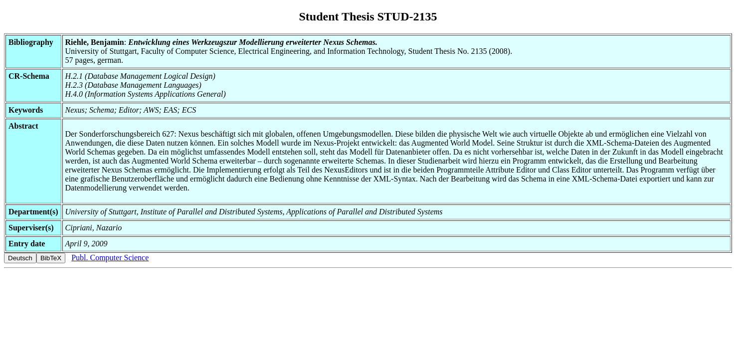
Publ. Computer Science (110, 257)
